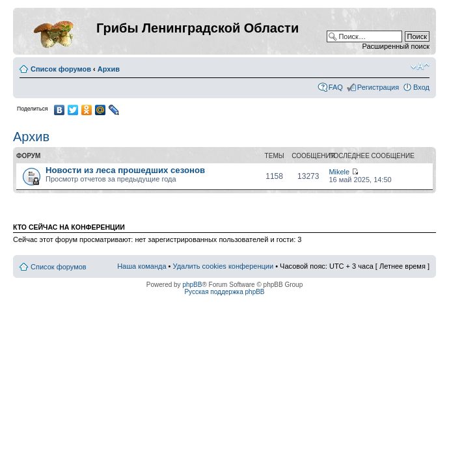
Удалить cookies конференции (223, 266)
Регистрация (378, 87)
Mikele (339, 172)
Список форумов (61, 69)
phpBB (192, 284)
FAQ (336, 87)
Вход (421, 87)
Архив (109, 69)
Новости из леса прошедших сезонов (125, 170)
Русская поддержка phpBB (224, 291)
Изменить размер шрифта (420, 66)
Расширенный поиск (395, 46)
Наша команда (141, 266)
